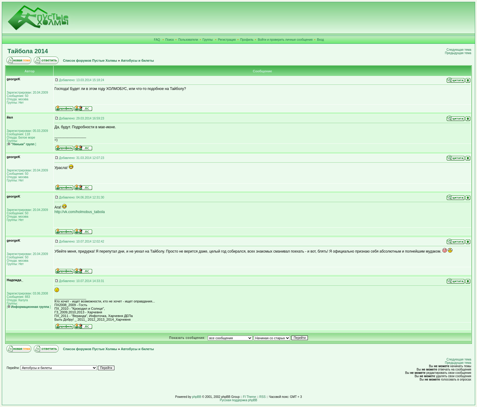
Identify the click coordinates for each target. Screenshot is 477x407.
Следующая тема (459, 49)
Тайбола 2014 (28, 51)
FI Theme (249, 396)
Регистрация (227, 39)
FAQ (157, 39)
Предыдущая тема (458, 53)
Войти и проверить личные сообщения (285, 39)
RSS (262, 396)
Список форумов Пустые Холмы (90, 60)
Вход (320, 39)
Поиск (169, 39)
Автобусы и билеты (137, 60)
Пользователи (188, 39)
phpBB (196, 396)
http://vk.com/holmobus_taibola (79, 212)
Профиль (246, 39)
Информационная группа (28, 307)
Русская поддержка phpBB (238, 400)
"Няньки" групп (21, 144)
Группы (208, 39)
